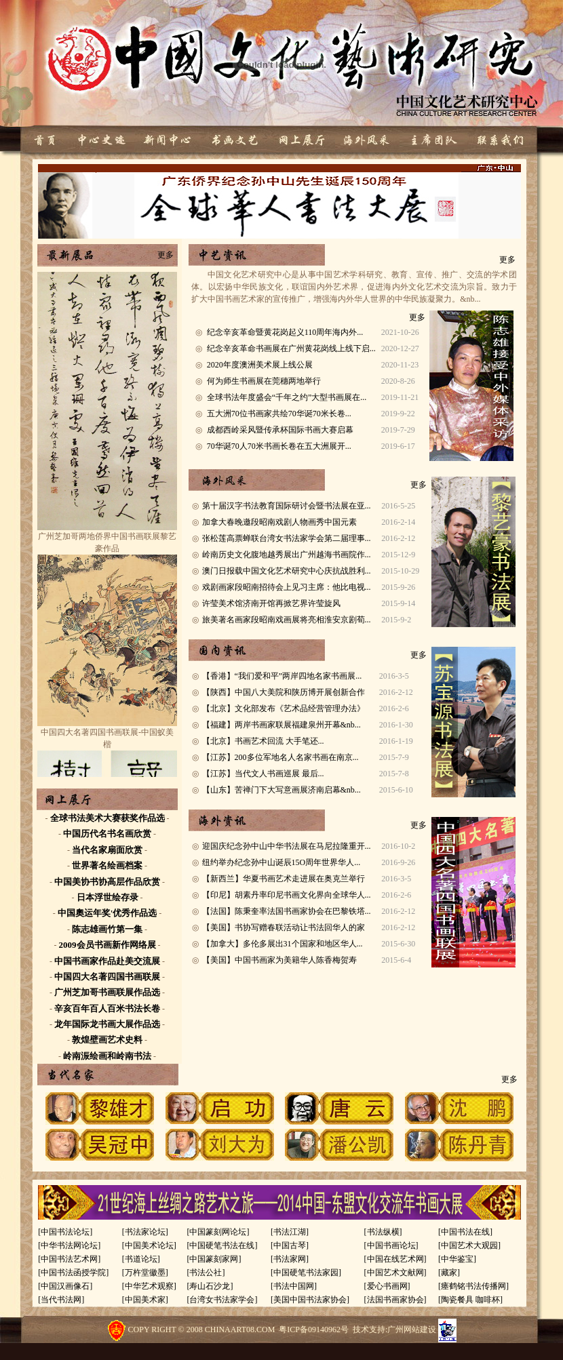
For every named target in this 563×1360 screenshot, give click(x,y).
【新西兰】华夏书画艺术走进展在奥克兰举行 (283, 878)
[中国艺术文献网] (395, 1272)
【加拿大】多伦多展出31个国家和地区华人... (282, 943)
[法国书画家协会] (395, 1299)
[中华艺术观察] (149, 1286)
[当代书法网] (61, 1299)
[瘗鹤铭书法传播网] (473, 1286)
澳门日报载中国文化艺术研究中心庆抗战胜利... (286, 571)
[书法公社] (206, 1272)
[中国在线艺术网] (395, 1259)
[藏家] (449, 1272)
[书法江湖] (290, 1232)
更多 (165, 255)
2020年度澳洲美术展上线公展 (260, 364)
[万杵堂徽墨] (145, 1272)
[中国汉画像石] (65, 1286)
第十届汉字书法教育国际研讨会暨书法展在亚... (286, 506)
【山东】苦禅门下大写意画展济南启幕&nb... (281, 790)
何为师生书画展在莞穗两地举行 (264, 381)
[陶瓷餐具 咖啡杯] (470, 1299)
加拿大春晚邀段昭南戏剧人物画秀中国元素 (279, 522)
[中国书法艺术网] (69, 1259)
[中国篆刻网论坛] (218, 1232)
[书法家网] (290, 1259)
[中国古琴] (290, 1245)
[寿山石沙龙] (210, 1286)
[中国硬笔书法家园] (306, 1272)
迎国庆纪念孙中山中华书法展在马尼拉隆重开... (286, 846)
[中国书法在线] (465, 1232)
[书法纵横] (383, 1232)
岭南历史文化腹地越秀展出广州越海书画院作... (286, 554)
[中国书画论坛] (391, 1245)
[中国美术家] (145, 1299)
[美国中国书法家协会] (310, 1299)
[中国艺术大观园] (469, 1245)
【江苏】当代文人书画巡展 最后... (263, 773)
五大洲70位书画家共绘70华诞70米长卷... (279, 413)
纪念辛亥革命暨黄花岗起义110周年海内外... (285, 332)
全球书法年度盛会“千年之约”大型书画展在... (287, 397)
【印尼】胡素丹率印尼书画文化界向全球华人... (286, 895)
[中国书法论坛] (65, 1232)
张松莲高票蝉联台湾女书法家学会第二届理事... (286, 538)
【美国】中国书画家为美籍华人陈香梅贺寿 (279, 960)
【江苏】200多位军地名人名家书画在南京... (280, 757)
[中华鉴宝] (457, 1259)
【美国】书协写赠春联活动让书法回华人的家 (283, 927)
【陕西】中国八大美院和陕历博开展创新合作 (283, 692)
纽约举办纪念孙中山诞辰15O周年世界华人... (281, 862)
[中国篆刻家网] (214, 1259)
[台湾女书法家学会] (222, 1299)
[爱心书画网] (387, 1286)
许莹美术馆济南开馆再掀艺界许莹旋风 (271, 603)
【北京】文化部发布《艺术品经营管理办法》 (283, 708)
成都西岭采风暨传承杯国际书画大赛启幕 (280, 430)
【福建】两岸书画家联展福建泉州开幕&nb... (281, 724)
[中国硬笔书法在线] (222, 1245)
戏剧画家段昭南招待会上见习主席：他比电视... (286, 587)
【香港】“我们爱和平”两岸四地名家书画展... (282, 676)
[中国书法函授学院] (73, 1272)
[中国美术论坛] (149, 1245)
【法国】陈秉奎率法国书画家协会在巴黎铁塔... (286, 911)
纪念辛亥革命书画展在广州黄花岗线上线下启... (291, 348)
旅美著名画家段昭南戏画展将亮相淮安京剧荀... (286, 619)
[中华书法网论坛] (69, 1245)
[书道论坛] (141, 1259)
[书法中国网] (294, 1286)
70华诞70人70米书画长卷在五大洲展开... (279, 446)
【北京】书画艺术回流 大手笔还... (263, 741)
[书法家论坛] (145, 1232)
